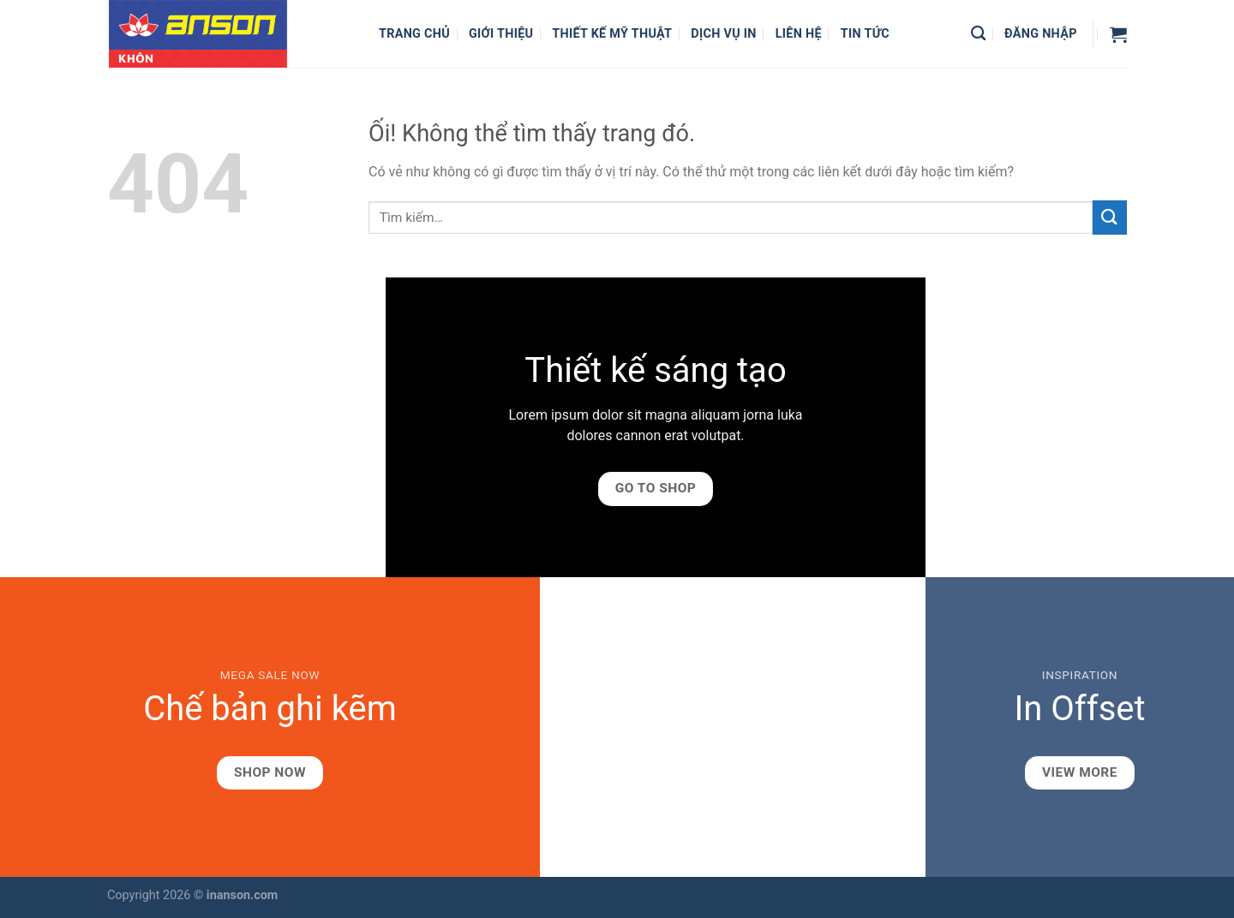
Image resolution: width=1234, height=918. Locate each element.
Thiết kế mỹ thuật (612, 34)
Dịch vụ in (723, 34)
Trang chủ (414, 34)
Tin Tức (865, 34)
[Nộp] (1110, 217)
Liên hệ (799, 34)
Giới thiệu (501, 34)
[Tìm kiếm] (978, 33)
